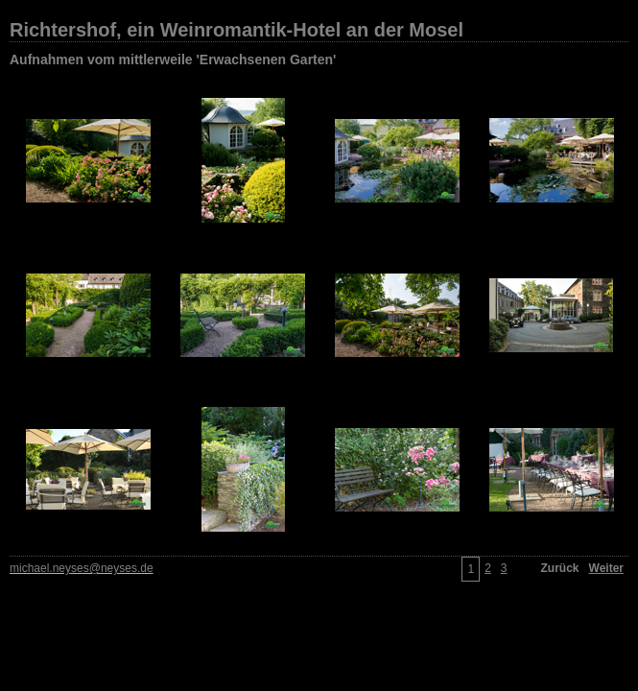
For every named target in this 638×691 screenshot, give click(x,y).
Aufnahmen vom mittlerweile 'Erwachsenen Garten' (173, 59)
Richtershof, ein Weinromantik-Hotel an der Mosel (236, 29)
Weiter (606, 568)
